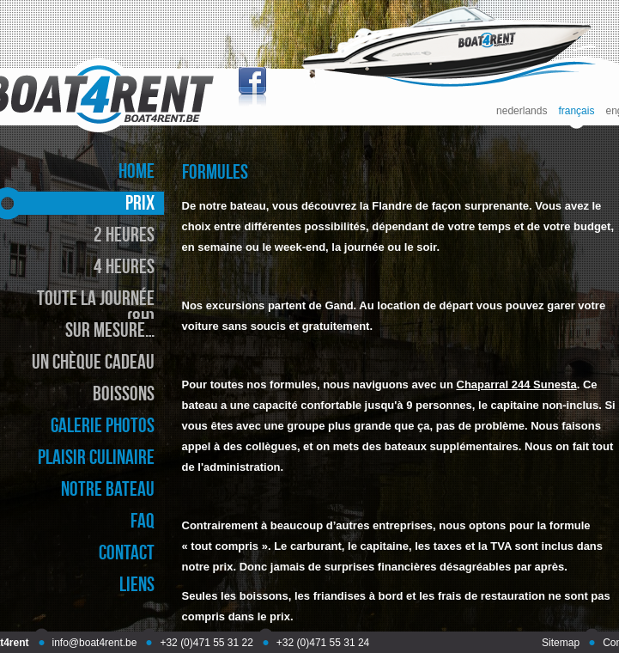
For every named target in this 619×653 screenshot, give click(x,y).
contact (127, 552)
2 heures (124, 234)
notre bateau (108, 488)
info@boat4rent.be (94, 643)
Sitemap (561, 643)
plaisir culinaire (96, 456)
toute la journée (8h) (96, 308)
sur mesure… (110, 329)
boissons (124, 393)
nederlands (521, 111)
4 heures (124, 266)
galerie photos (103, 425)
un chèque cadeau (93, 361)
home (136, 170)
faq (142, 520)
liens (137, 584)
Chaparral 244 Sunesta (517, 384)
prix (140, 202)
